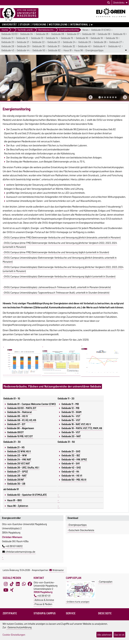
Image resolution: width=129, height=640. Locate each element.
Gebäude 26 (100, 42)
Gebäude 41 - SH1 (70, 464)
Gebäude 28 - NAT (17, 476)
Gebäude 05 (42, 34)
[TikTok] (12, 584)
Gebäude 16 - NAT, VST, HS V (76, 424)
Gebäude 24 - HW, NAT (19, 460)
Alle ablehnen (104, 635)
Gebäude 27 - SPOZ (17, 472)
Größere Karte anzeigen (78, 602)
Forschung (39, 25)
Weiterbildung (58, 25)
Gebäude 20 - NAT (71, 436)
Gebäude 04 (26, 34)
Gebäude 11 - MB (70, 404)
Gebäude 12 (22, 38)
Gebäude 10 (119, 34)
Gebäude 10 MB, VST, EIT (20, 436)
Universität (9, 25)
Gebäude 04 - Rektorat (19, 412)
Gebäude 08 (88, 34)
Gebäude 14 (52, 38)
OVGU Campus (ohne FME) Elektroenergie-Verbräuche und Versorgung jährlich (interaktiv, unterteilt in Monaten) (62, 238)
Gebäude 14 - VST (70, 416)
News (85, 30)
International (79, 25)
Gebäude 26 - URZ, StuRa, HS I (23, 468)
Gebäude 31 (54, 46)
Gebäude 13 (37, 38)
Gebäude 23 (53, 42)
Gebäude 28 (7, 46)
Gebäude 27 (115, 42)
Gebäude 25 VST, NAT (18, 464)
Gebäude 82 (54, 50)
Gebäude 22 (38, 42)
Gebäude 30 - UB (16, 484)
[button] (90, 97)
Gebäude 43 (7, 50)
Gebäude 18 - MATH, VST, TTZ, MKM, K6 (81, 428)
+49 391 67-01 (42, 596)
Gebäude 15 (67, 38)
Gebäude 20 (7, 42)
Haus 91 (67, 50)
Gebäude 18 (97, 38)
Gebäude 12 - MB (70, 408)
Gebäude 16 (82, 38)
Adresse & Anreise (44, 600)
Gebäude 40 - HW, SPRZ (74, 460)
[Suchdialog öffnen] (108, 3)
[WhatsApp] (24, 584)
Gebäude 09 (104, 34)
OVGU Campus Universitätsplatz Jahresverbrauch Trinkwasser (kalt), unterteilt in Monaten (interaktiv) (57, 287)
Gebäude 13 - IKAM (71, 412)
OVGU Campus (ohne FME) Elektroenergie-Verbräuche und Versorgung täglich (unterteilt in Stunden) (56, 252)
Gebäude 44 (23, 50)
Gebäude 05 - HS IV (17, 416)
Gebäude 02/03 (9, 34)
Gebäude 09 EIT (15, 432)
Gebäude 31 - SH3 (70, 451)
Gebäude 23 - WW (17, 455)
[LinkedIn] (18, 584)
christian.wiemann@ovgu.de (18, 552)
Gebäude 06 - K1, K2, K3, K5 (21, 420)
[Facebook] (30, 584)
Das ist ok (119, 635)
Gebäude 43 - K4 (70, 472)
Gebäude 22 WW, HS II (19, 451)
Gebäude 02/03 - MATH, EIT (21, 408)
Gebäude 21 (23, 42)
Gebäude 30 (38, 46)
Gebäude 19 (112, 38)
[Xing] (12, 590)
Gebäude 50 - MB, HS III (73, 480)
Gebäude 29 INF (15, 480)
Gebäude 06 (57, 34)
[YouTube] (6, 590)
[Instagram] (6, 584)
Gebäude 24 (69, 42)
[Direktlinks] (120, 2)
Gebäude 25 (84, 42)
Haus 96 (78, 50)
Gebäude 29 (23, 46)
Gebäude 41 (99, 46)
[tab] (99, 97)
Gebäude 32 (68, 46)
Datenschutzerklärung (20, 627)
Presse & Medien (43, 604)
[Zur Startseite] (19, 14)
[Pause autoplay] (3, 97)
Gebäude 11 (7, 38)
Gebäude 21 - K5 (16, 447)
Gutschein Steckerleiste (81, 530)
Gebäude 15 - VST (70, 420)
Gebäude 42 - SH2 (71, 468)
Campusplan (105, 582)
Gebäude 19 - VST (70, 432)
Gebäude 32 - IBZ (70, 455)
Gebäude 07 (73, 34)
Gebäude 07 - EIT (16, 424)
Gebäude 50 (38, 50)
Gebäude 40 (84, 46)
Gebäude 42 (114, 46)
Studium (24, 25)
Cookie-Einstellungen (14, 635)
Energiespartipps (94, 50)
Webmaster (56, 570)
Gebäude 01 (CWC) (101, 30)
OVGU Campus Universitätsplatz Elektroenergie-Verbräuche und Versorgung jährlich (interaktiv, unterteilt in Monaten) (60, 260)
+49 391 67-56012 (12, 546)
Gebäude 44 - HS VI (71, 476)
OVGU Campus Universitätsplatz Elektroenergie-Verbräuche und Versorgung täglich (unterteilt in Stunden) (59, 277)
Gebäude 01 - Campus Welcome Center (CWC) (31, 404)
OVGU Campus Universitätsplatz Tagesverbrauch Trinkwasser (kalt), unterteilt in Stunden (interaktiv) (56, 293)
